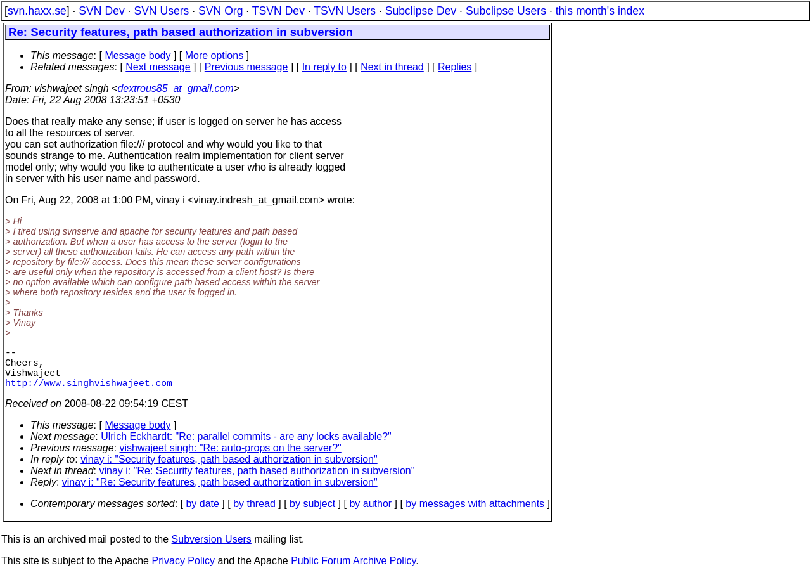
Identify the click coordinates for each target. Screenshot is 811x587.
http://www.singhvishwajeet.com (88, 392)
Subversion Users (212, 549)
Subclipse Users (506, 10)
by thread (254, 513)
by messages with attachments (475, 513)
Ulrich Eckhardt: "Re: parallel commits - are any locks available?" (246, 446)
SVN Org (220, 10)
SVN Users (161, 10)
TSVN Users (345, 10)
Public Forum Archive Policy (353, 570)
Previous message (246, 66)
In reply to (324, 66)
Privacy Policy (183, 570)
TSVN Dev (278, 10)
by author (370, 513)
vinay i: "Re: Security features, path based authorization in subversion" (257, 480)
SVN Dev (101, 10)
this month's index (600, 10)
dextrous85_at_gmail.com (175, 88)
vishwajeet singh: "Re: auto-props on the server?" (231, 458)
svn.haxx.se (37, 10)
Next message (157, 66)
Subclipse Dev (420, 10)
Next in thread (392, 66)
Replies (454, 66)
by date (202, 513)
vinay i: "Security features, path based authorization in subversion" (229, 469)
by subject (312, 513)
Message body (137, 55)
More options (214, 55)
